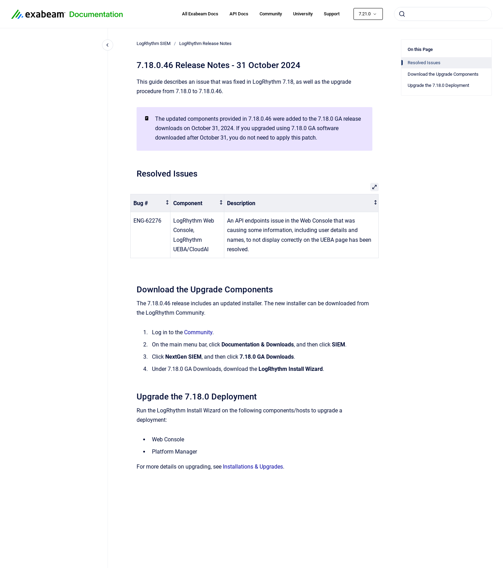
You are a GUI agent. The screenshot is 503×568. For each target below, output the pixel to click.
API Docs (238, 13)
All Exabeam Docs (200, 13)
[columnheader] (150, 203)
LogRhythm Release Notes (205, 43)
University (303, 13)
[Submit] (402, 14)
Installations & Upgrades (253, 466)
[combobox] (442, 14)
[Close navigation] (107, 45)
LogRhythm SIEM (153, 43)
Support (332, 13)
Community (271, 13)
